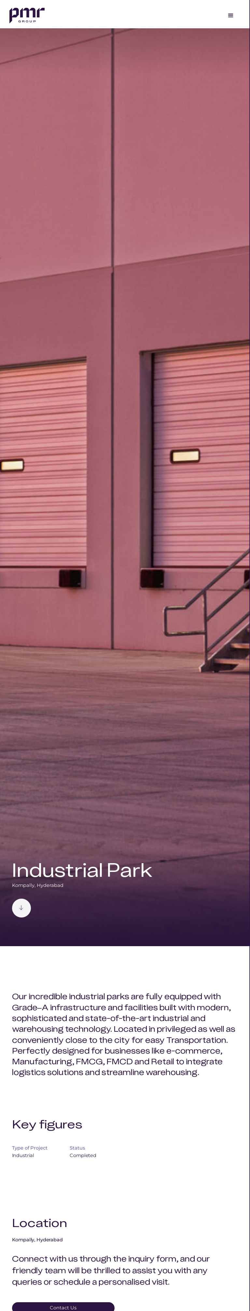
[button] (231, 15)
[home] (27, 14)
